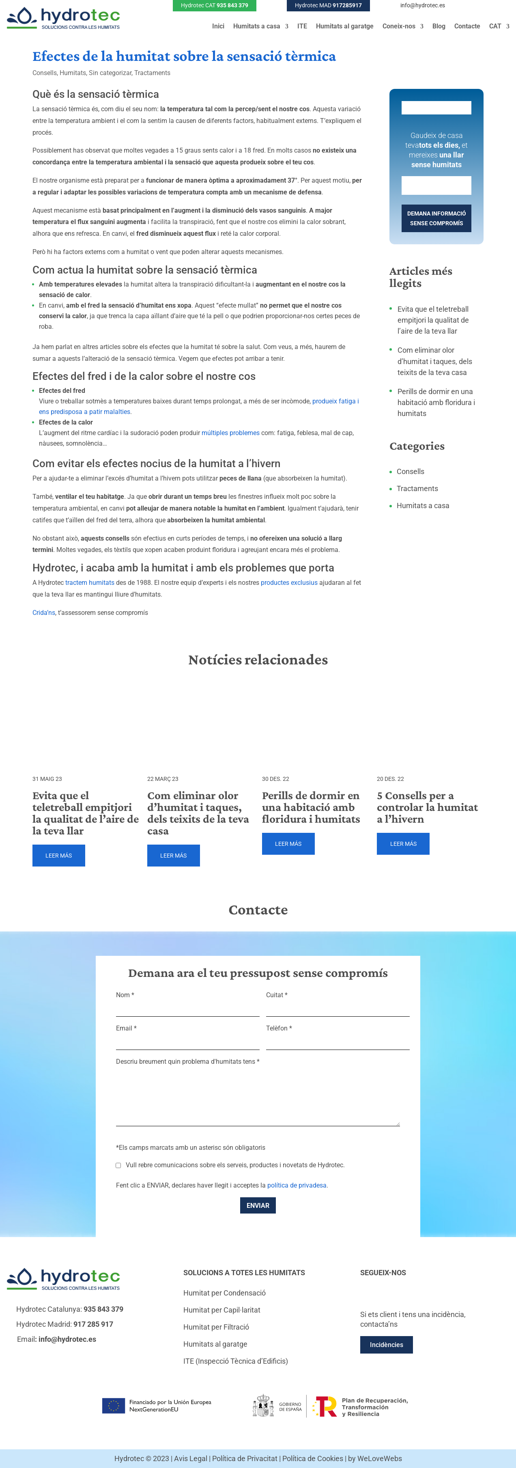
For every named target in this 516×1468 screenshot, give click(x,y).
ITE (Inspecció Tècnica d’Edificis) (235, 1361)
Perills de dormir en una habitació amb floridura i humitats (436, 402)
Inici (218, 27)
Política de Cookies (312, 1458)
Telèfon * (338, 1034)
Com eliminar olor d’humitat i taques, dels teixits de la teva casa (435, 361)
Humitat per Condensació (224, 1293)
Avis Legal (190, 1458)
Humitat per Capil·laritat (221, 1310)
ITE (302, 27)
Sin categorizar (110, 73)
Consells (44, 73)
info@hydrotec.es (422, 5)
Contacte (467, 27)
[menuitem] (499, 28)
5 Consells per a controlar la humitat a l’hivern (427, 807)
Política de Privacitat (244, 1458)
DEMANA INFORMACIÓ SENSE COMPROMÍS (436, 218)
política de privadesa (297, 1185)
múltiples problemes (231, 433)
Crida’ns (43, 613)
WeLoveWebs (379, 1458)
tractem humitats (89, 582)
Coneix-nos (399, 27)
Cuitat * (338, 1001)
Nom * (188, 1001)
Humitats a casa (256, 27)
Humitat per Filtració (216, 1327)
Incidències (386, 1345)
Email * (188, 1034)
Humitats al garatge (345, 27)
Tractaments (152, 73)
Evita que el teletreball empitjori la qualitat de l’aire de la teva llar (433, 320)
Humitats (73, 73)
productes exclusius (289, 582)
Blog (438, 27)
